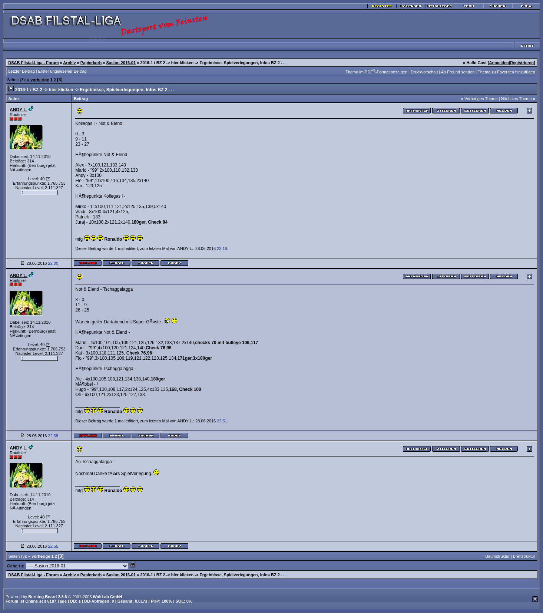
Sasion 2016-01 (121, 62)
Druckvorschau (424, 72)
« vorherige (38, 80)
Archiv (69, 62)
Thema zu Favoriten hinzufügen (506, 72)
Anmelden (499, 62)
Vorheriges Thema (481, 98)
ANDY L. (18, 109)
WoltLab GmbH (107, 596)
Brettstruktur (524, 556)
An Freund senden (458, 72)
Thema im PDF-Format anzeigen (376, 72)
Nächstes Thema (516, 98)
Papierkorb (91, 62)
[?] (48, 179)
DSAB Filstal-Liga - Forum (33, 62)
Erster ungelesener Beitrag (62, 71)
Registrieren (522, 62)
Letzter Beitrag (21, 71)
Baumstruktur (497, 556)
